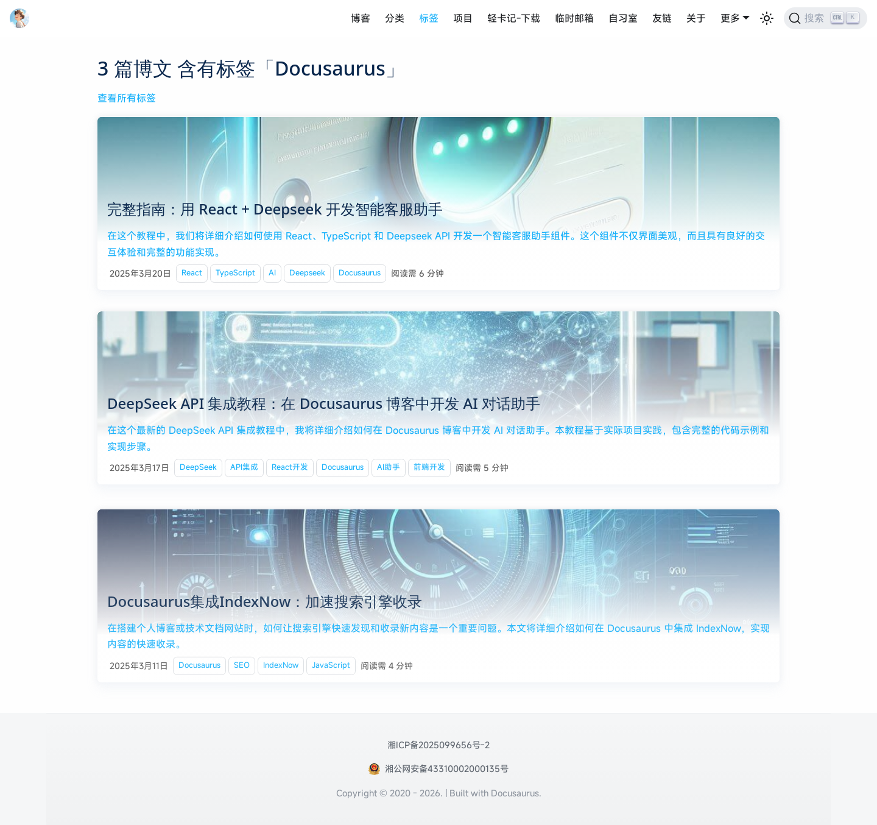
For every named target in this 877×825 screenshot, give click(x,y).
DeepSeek (198, 470)
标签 (428, 18)
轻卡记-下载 (513, 18)
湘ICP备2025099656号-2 (438, 745)
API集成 (244, 470)
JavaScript (331, 672)
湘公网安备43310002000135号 (447, 768)
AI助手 (388, 470)
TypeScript (235, 274)
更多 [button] (730, 18)
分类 (394, 18)
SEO (242, 672)
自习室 (623, 18)
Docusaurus (360, 274)
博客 (360, 18)
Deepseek (307, 274)
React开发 (290, 470)
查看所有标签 (126, 98)
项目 (463, 18)
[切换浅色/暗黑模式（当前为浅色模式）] (767, 18)
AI (272, 274)
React (191, 274)
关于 (696, 18)
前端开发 (429, 470)
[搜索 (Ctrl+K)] (825, 18)
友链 (662, 18)
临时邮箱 (574, 18)
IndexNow (280, 672)
